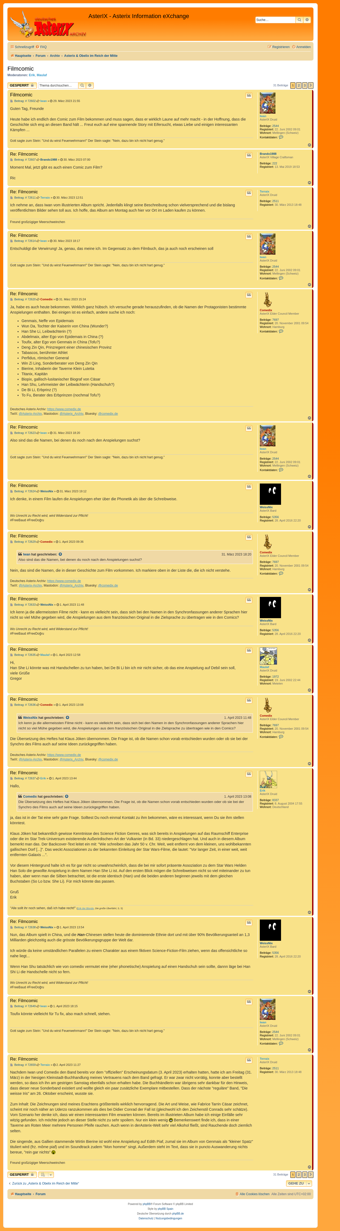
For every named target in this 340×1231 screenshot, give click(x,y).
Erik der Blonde (85, 908)
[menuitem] (40, 47)
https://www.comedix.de (64, 409)
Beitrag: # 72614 (23, 241)
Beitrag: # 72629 (23, 542)
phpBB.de (178, 1213)
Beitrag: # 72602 (23, 101)
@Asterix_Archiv (71, 414)
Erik (32, 75)
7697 (275, 319)
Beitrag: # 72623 (23, 433)
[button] (310, 85)
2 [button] (299, 85)
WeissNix (266, 507)
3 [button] (305, 85)
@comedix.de (108, 414)
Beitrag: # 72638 (23, 927)
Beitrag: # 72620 (23, 299)
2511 (275, 201)
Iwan (263, 116)
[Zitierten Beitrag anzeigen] (60, 554)
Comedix (266, 310)
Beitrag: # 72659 (23, 1065)
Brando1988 (268, 153)
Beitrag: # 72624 (23, 491)
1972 (275, 676)
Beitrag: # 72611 (23, 197)
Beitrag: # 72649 (23, 1006)
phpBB (147, 1204)
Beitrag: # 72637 (23, 778)
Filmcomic (20, 68)
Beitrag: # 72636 (23, 705)
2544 (275, 125)
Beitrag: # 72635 (23, 655)
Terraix (264, 191)
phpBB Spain (165, 1208)
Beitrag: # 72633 (23, 604)
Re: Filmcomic (24, 154)
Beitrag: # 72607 (23, 159)
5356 (275, 517)
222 (274, 163)
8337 (275, 800)
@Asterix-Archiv (30, 414)
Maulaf (42, 75)
